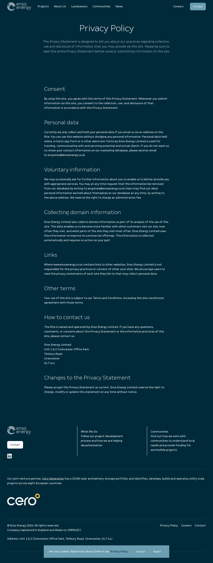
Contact (198, 6)
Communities (101, 6)
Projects (43, 6)
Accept (142, 552)
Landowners (79, 6)
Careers (178, 6)
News (119, 6)
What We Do (89, 431)
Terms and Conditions (107, 298)
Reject (158, 552)
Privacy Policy (119, 551)
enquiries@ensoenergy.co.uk (66, 155)
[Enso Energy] (19, 6)
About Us (60, 6)
